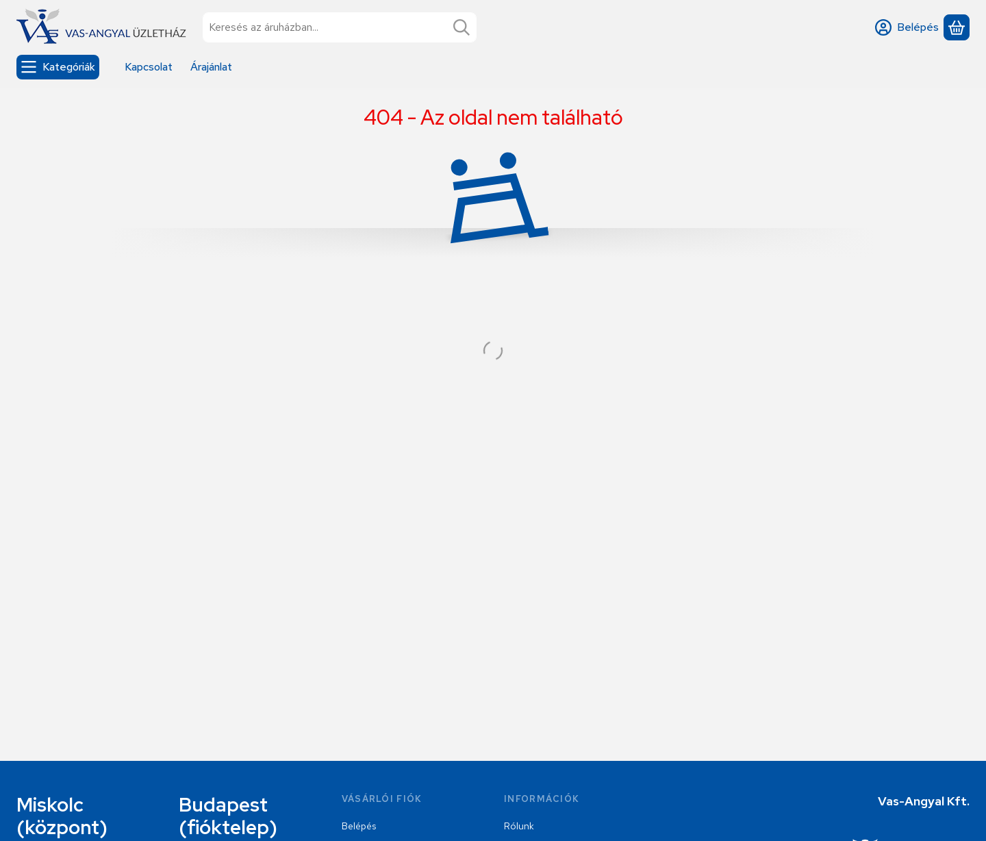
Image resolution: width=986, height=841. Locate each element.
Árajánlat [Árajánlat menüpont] (211, 67)
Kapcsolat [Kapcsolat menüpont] (149, 67)
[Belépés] (907, 27)
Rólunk (519, 826)
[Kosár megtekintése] (957, 27)
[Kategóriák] (57, 67)
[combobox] (340, 27)
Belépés (359, 826)
